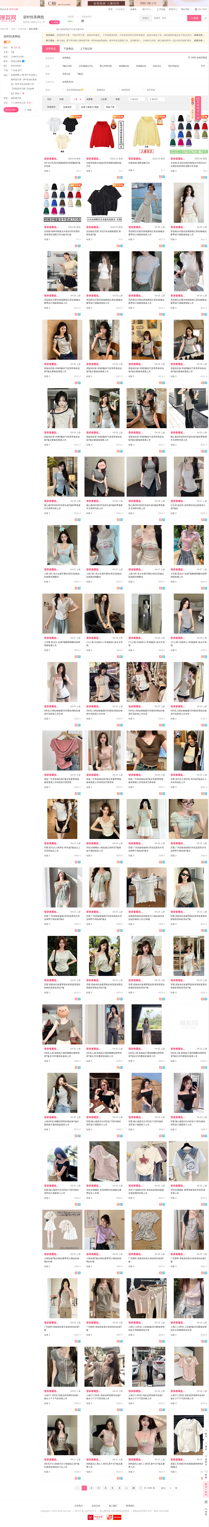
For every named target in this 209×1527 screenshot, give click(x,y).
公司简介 (78, 1506)
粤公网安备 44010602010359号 (114, 1511)
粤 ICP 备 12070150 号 (86, 1511)
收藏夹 (134, 9)
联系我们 (130, 1506)
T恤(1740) (67, 66)
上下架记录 (86, 48)
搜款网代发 (16, 98)
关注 (56, 22)
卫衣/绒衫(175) (86, 66)
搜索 (194, 18)
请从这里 (9, 9)
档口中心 (147, 9)
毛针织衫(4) (173, 66)
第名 (15, 47)
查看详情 (199, 35)
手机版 (160, 9)
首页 (110, 9)
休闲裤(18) (124, 66)
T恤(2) (80, 74)
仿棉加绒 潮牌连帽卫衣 (139, 163)
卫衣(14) (66, 74)
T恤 (13, 52)
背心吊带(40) (106, 66)
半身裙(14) (141, 66)
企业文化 (96, 1506)
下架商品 (68, 48)
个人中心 (121, 9)
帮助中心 (173, 9)
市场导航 (22, 29)
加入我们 (113, 1506)
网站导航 (186, 9)
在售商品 (51, 48)
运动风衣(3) (67, 82)
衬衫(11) (157, 66)
